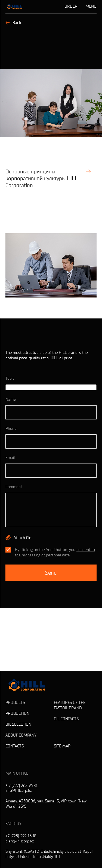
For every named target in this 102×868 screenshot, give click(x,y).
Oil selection (18, 724)
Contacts (14, 746)
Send (51, 572)
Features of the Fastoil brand (70, 705)
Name (10, 399)
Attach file (22, 537)
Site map (62, 746)
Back (13, 22)
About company (20, 735)
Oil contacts (66, 718)
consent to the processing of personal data (55, 552)
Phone (11, 428)
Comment (13, 486)
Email (10, 457)
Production (17, 713)
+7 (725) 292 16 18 (20, 835)
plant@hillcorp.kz (19, 841)
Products (15, 702)
